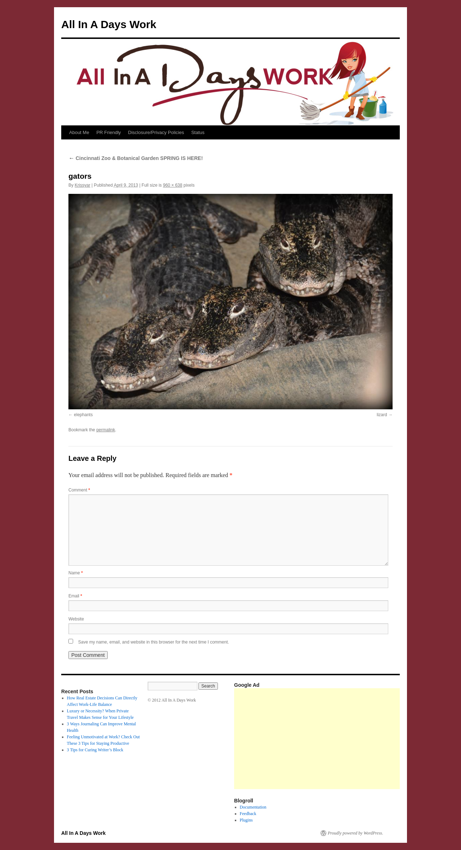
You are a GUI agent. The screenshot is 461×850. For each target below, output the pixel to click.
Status (198, 132)
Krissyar (82, 185)
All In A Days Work (108, 24)
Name (75, 572)
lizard (382, 414)
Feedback (248, 813)
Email (75, 595)
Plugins (246, 820)
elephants (83, 414)
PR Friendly (109, 132)
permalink (105, 429)
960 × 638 (172, 185)
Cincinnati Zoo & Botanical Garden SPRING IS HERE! (135, 158)
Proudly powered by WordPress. (355, 833)
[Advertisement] (347, 738)
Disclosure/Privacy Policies (156, 132)
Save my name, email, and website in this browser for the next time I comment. (153, 642)
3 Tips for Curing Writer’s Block (95, 749)
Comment (79, 490)
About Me (79, 132)
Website (76, 619)
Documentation (253, 807)
